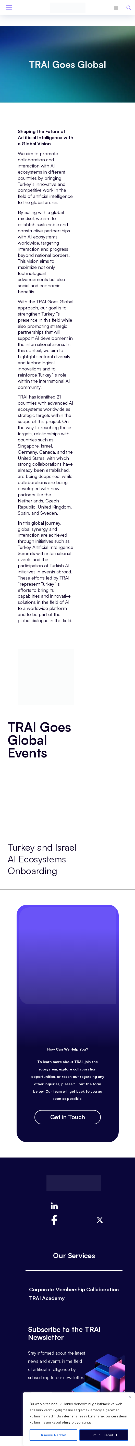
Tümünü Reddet (53, 1435)
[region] (79, 1419)
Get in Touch (67, 1117)
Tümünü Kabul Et (103, 1435)
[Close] (130, 1397)
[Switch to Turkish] (116, 7)
